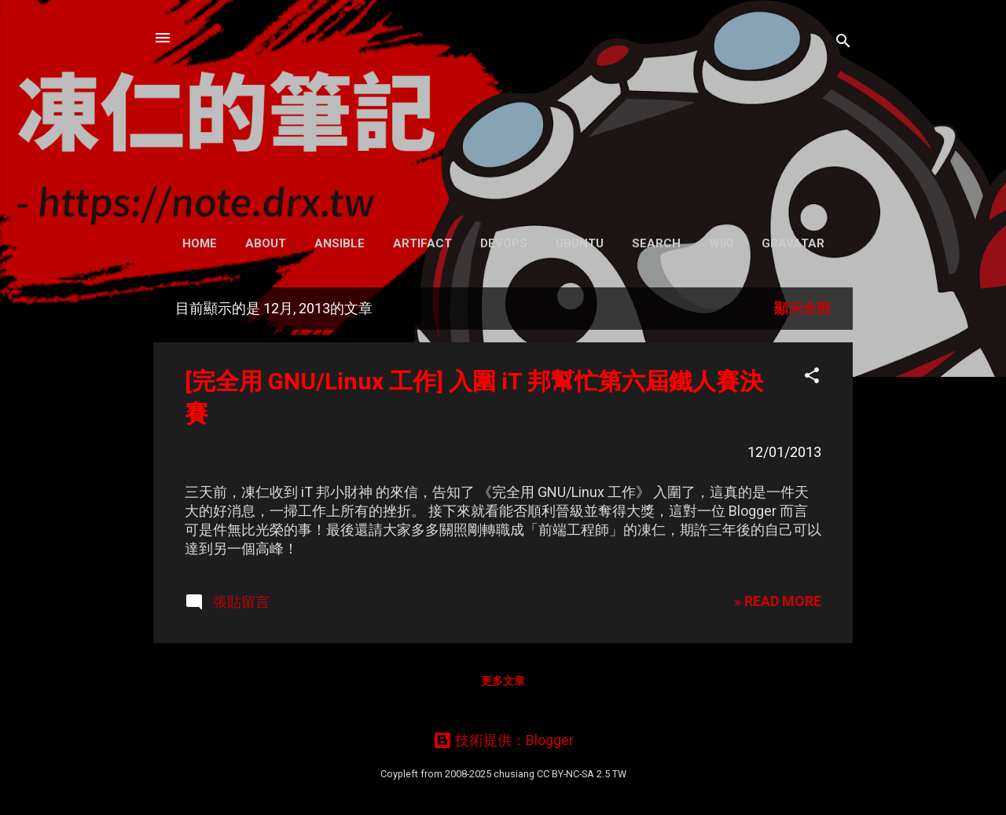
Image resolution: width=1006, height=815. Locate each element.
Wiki (721, 243)
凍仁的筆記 (503, 109)
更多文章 (503, 680)
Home (199, 243)
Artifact (422, 243)
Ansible (339, 243)
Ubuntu (580, 243)
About (265, 243)
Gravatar (793, 243)
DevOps (503, 243)
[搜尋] (843, 43)
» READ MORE (777, 601)
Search (656, 243)
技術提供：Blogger (503, 740)
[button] (811, 377)
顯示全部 (802, 308)
